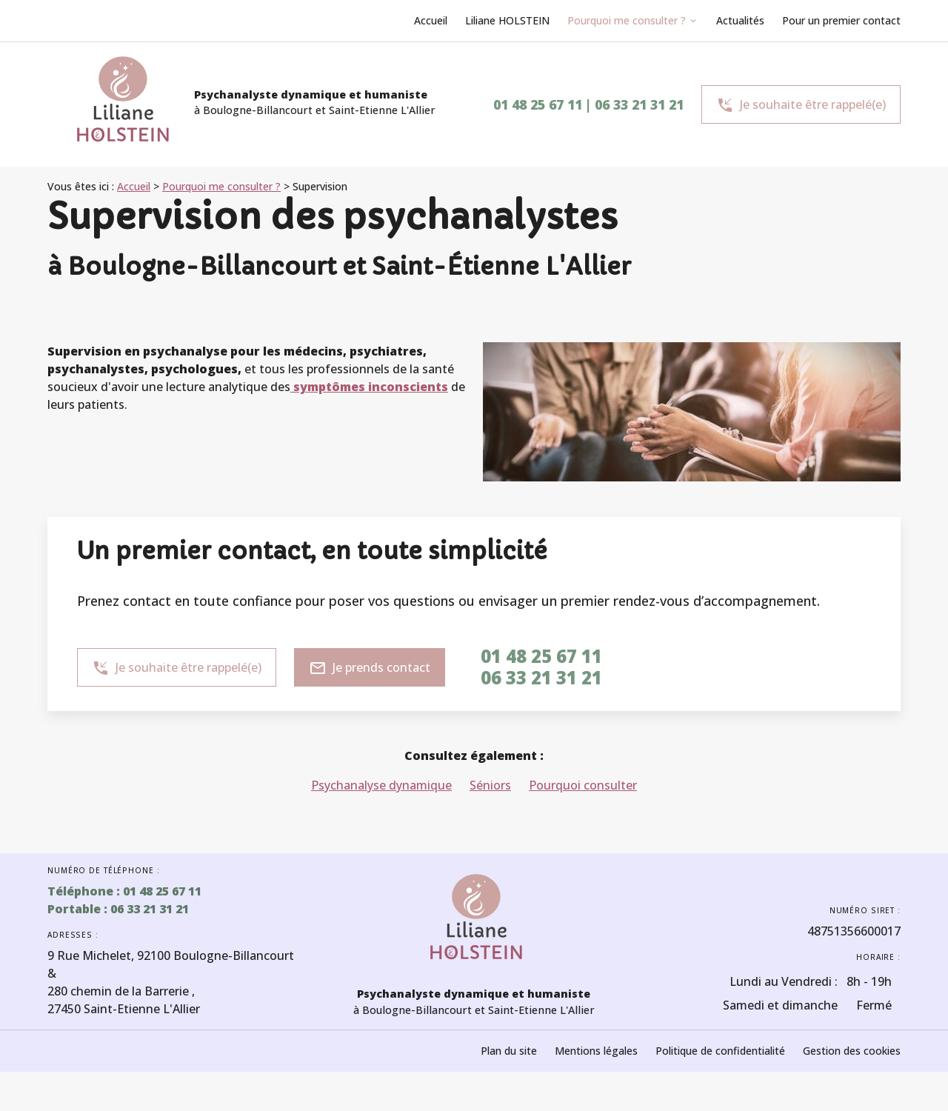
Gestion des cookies (852, 1051)
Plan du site (509, 1051)
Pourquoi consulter (583, 785)
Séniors (490, 785)
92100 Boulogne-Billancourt (170, 955)
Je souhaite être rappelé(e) (801, 105)
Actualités (740, 20)
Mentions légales (596, 1051)
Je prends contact (369, 668)
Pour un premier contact (841, 20)
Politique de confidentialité (720, 1051)
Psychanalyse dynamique (381, 785)
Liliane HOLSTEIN (507, 20)
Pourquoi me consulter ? (626, 20)
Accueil (430, 20)
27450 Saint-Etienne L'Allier (123, 1000)
